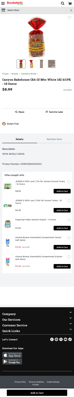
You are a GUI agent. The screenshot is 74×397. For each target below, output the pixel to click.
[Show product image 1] (21, 63)
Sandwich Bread (28, 74)
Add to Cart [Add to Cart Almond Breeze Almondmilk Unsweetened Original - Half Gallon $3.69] (62, 266)
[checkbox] (69, 18)
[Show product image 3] (41, 63)
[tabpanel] (37, 209)
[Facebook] (52, 340)
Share (19, 112)
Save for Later (54, 112)
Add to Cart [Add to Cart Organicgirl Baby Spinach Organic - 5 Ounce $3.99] (62, 228)
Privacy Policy (20, 382)
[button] (62, 3)
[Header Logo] (14, 3)
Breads (15, 74)
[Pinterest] (56, 340)
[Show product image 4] (51, 63)
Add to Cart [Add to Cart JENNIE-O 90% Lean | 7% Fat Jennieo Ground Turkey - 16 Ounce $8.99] (62, 191)
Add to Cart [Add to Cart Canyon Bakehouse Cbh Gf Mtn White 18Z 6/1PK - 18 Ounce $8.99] (37, 392)
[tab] (19, 139)
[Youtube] (65, 340)
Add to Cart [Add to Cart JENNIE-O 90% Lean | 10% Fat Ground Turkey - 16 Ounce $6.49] (62, 210)
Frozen (5, 74)
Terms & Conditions (36, 382)
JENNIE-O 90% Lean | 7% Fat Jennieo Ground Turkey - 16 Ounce (40, 182)
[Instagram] (61, 340)
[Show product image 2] (31, 63)
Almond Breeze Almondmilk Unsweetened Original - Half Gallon (39, 257)
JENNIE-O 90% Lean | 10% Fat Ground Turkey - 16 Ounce (38, 201)
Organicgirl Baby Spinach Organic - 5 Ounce (35, 219)
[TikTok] (70, 340)
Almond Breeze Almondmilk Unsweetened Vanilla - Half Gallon (39, 238)
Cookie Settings (53, 382)
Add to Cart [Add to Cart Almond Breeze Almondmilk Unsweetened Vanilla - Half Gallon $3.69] (62, 247)
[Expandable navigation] (3, 3)
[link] (54, 112)
